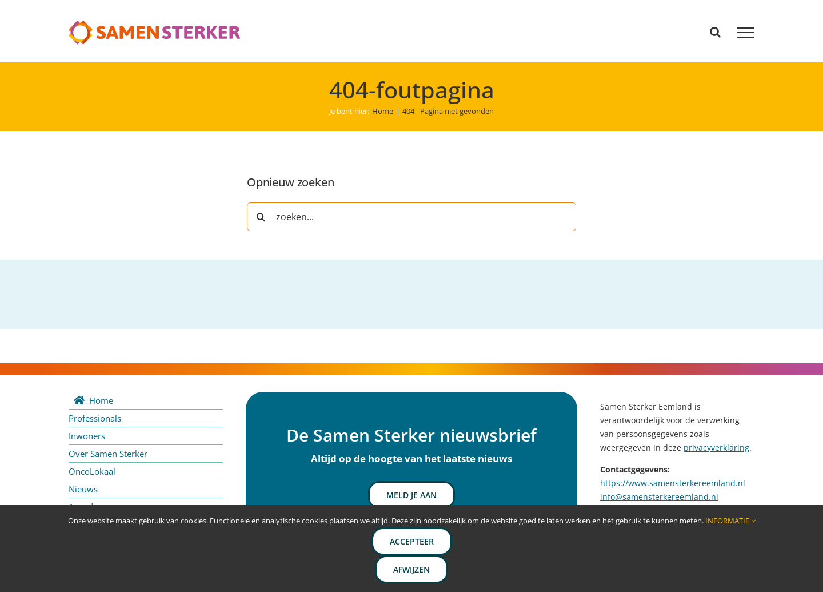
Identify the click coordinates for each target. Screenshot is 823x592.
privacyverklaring (716, 447)
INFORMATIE (730, 520)
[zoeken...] (411, 216)
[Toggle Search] (715, 32)
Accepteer (412, 541)
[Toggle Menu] (746, 32)
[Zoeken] (261, 216)
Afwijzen (411, 569)
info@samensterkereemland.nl (659, 496)
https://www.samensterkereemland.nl (672, 483)
